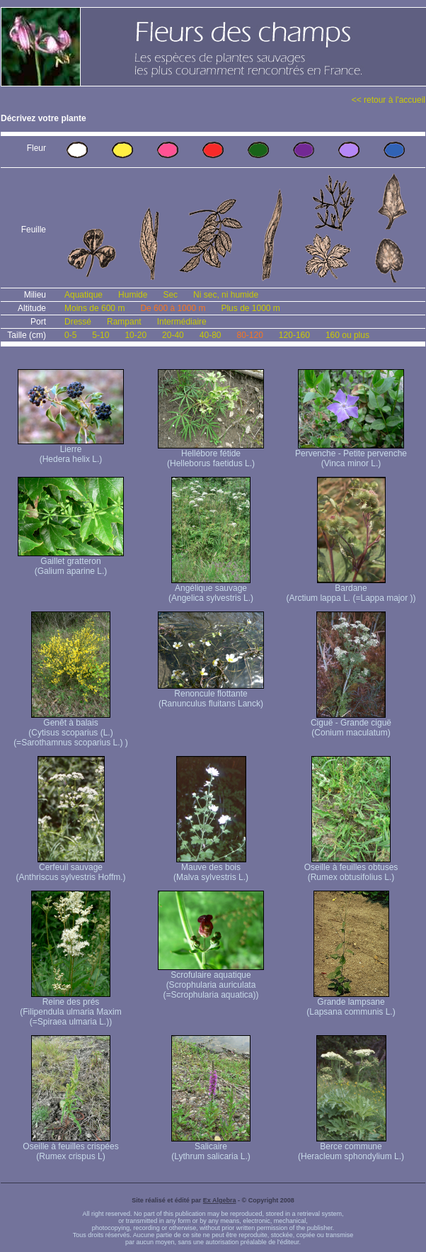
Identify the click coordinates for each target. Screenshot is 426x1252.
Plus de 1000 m (250, 308)
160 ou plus (347, 335)
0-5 (70, 335)
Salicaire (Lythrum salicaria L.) (211, 1147)
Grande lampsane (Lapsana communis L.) (350, 1003)
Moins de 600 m (94, 308)
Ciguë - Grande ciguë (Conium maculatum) (351, 724)
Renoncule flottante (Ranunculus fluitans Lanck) (211, 695)
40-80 (210, 335)
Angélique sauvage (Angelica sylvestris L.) (210, 589)
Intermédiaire (182, 322)
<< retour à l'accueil (388, 100)
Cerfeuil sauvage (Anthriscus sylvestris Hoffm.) (70, 868)
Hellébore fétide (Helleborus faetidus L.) (211, 454)
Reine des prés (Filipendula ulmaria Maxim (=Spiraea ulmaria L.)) (70, 1008)
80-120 (249, 335)
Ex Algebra (219, 1200)
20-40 (173, 335)
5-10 (100, 335)
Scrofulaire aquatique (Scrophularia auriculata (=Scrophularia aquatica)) (211, 981)
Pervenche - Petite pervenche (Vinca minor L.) (351, 454)
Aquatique (83, 295)
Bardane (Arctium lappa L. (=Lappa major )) (350, 589)
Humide (132, 295)
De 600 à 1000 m (172, 308)
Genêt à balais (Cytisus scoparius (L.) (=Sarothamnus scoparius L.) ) (70, 729)
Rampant (124, 322)
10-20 (135, 335)
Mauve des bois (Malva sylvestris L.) (210, 868)
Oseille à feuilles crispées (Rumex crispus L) (70, 1147)
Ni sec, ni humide (225, 295)
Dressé (77, 322)
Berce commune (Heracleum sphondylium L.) (351, 1147)
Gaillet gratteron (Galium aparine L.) (71, 562)
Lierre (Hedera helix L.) (71, 450)
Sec (170, 295)
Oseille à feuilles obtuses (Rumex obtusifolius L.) (351, 868)
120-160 (294, 335)
